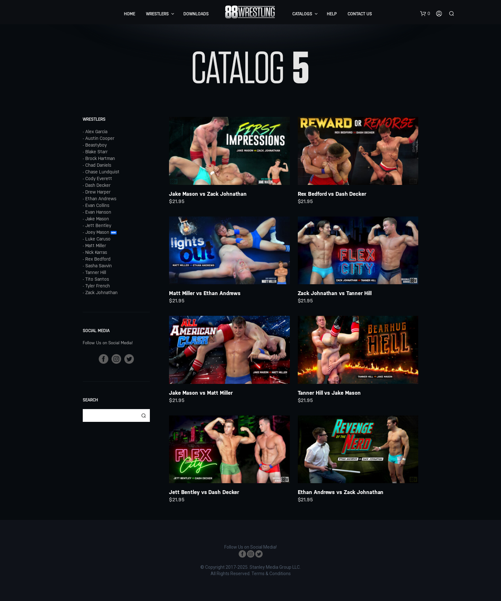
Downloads (196, 13)
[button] (425, 14)
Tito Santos (97, 279)
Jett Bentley (98, 225)
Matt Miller (95, 245)
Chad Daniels (98, 165)
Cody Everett (98, 178)
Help (332, 13)
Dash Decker (98, 185)
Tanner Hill (95, 272)
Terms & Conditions (271, 573)
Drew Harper (98, 191)
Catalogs (302, 13)
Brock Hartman (100, 158)
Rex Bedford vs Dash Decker (332, 194)
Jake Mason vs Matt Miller (201, 393)
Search (143, 415)
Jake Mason (97, 218)
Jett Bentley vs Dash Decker (204, 492)
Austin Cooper (99, 138)
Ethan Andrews (100, 198)
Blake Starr (96, 151)
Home (129, 13)
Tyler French (97, 285)
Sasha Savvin (98, 265)
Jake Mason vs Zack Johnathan (208, 194)
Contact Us (360, 13)
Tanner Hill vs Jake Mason (329, 393)
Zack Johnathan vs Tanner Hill (335, 293)
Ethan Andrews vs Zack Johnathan (341, 492)
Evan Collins (97, 205)
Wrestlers (157, 13)
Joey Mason (97, 232)
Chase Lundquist (102, 171)
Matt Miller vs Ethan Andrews (205, 293)
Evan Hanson (98, 212)
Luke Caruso (98, 238)
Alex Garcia (96, 131)
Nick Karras (96, 252)
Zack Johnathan (101, 292)
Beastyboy (96, 145)
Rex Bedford (98, 259)
